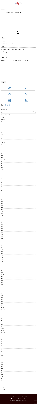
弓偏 (2, 259)
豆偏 (2, 199)
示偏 (2, 299)
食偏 (2, 213)
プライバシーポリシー (21, 396)
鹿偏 (2, 284)
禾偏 (2, 226)
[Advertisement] (18, 20)
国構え (2, 374)
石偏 (2, 255)
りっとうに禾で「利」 (7, 104)
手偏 (2, 203)
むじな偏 (2, 274)
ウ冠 (2, 355)
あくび (2, 326)
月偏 (2, 205)
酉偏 (2, 291)
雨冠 (2, 362)
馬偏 (2, 280)
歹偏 (2, 261)
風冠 (2, 368)
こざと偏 (2, 307)
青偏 (2, 155)
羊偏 (2, 282)
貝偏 (2, 215)
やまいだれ (3, 330)
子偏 (2, 297)
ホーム (11, 396)
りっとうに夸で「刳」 (7, 105)
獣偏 (2, 272)
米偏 (2, 270)
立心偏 (2, 305)
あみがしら (3, 385)
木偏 (2, 201)
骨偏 (2, 257)
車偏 (2, 276)
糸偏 (2, 222)
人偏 (2, 211)
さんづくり (3, 372)
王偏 (2, 301)
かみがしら (3, 387)
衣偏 (2, 234)
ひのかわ (2, 378)
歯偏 (2, 247)
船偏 (2, 268)
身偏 (2, 236)
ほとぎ (2, 316)
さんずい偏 (3, 309)
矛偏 (2, 232)
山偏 (2, 253)
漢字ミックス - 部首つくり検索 (18, 398)
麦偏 (2, 157)
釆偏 (2, 167)
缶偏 (2, 230)
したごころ (3, 389)
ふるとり (2, 318)
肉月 (2, 320)
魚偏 (2, 303)
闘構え (2, 134)
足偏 (2, 245)
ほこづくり (3, 130)
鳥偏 (2, 286)
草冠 (2, 364)
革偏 (2, 238)
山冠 (2, 366)
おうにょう (3, 159)
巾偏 (2, 224)
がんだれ (2, 328)
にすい (2, 322)
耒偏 (2, 263)
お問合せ (26, 396)
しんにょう (3, 332)
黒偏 (2, 169)
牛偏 (2, 278)
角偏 (2, 228)
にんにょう (3, 119)
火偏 (2, 207)
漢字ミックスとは (15, 396)
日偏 (2, 249)
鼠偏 (2, 293)
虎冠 (2, 370)
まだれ (2, 324)
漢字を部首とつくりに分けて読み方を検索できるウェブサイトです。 (18, 400)
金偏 (2, 209)
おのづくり (3, 142)
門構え (2, 376)
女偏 (2, 295)
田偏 (2, 251)
